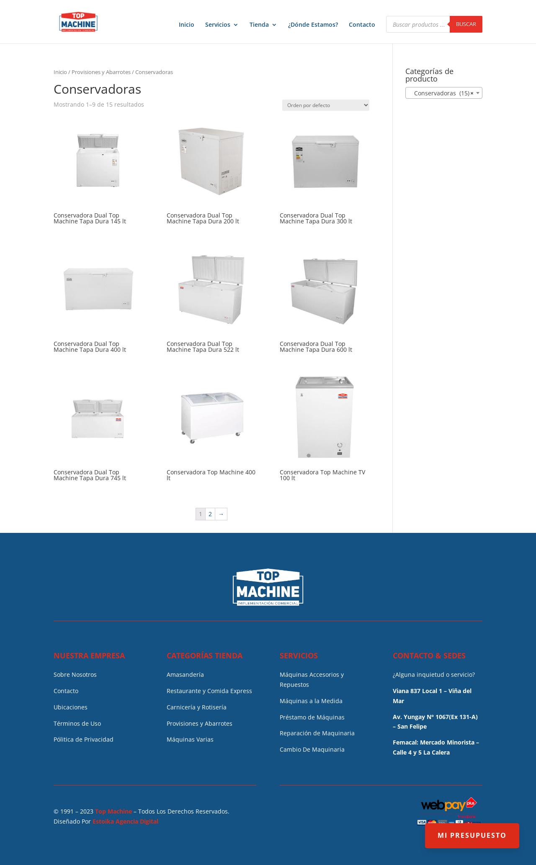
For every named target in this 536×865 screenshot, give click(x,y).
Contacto (362, 25)
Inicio (186, 25)
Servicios (217, 25)
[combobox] (443, 93)
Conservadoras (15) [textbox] (441, 93)
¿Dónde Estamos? (313, 25)
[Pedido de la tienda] (325, 105)
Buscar (466, 24)
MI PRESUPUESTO (472, 835)
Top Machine (113, 811)
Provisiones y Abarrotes (101, 72)
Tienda (259, 25)
